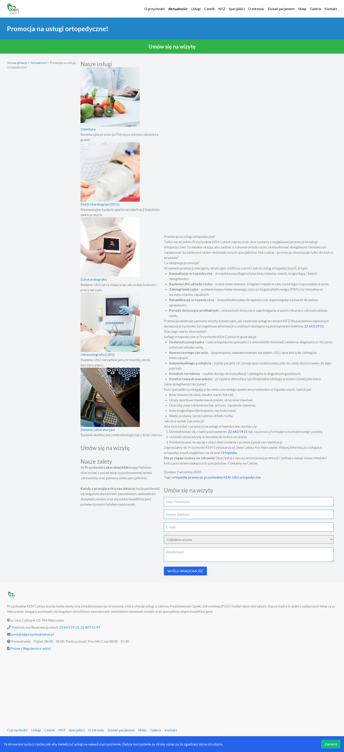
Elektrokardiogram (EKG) (100, 204)
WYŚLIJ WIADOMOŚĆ (185, 571)
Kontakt (330, 9)
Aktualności (177, 9)
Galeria (315, 9)
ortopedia (179, 477)
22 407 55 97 (90, 627)
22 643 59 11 (314, 326)
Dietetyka (88, 129)
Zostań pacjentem (281, 9)
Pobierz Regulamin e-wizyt (30, 648)
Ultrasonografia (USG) (98, 354)
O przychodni (154, 9)
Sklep (302, 9)
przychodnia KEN (217, 477)
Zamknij (331, 744)
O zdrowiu (256, 9)
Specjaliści (237, 9)
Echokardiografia (94, 279)
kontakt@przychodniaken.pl (32, 634)
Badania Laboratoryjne (98, 429)
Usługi (196, 9)
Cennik (209, 9)
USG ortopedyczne (246, 477)
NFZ (221, 9)
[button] (172, 47)
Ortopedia (229, 452)
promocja (195, 477)
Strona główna (17, 63)
